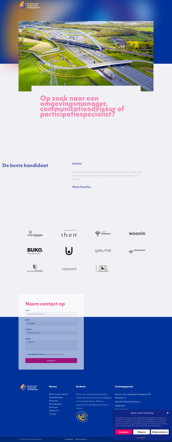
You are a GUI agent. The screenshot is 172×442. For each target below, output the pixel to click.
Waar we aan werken (58, 394)
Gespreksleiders (99, 5)
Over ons (133, 5)
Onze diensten (55, 404)
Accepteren (124, 432)
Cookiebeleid (141, 437)
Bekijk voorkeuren (160, 432)
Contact (147, 5)
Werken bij (54, 410)
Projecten (86, 5)
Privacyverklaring (81, 439)
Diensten (122, 5)
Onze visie (112, 5)
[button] (168, 413)
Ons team (53, 407)
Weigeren (141, 432)
